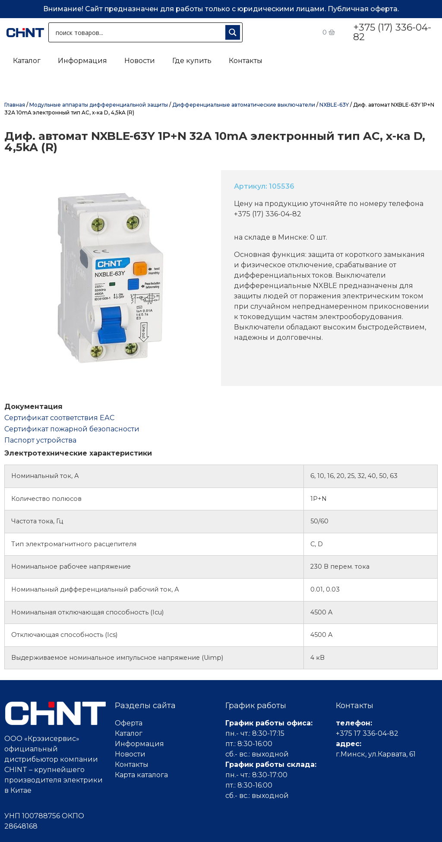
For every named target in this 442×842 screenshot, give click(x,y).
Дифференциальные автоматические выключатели (243, 104)
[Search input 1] (138, 32)
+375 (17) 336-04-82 (392, 32)
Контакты (245, 61)
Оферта (128, 723)
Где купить (192, 61)
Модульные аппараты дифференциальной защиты (98, 104)
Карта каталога (141, 775)
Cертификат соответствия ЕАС (59, 418)
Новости (139, 61)
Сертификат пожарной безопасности (71, 429)
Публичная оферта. (363, 9)
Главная (14, 104)
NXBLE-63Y (334, 104)
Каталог (27, 61)
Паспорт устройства (40, 440)
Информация (82, 61)
